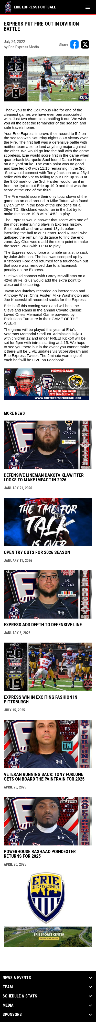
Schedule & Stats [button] (20, 996)
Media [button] (8, 1005)
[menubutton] (88, 7)
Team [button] (8, 987)
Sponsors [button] (12, 1015)
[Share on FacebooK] (74, 44)
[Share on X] (85, 44)
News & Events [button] (17, 978)
